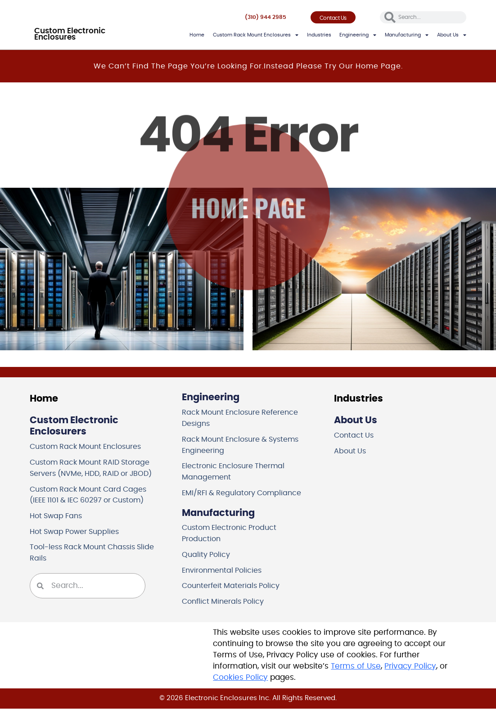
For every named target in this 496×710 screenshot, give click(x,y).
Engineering (357, 35)
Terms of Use (356, 667)
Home (196, 34)
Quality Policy (207, 555)
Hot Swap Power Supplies (78, 532)
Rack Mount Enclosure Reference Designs (244, 418)
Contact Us (355, 435)
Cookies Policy (240, 679)
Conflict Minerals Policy (226, 602)
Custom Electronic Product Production (232, 534)
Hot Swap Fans (58, 516)
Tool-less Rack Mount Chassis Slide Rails (86, 553)
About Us (451, 35)
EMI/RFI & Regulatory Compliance (245, 493)
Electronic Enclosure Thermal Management (237, 472)
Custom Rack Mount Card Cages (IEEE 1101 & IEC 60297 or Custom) (92, 495)
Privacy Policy (410, 667)
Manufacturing (406, 35)
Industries (319, 34)
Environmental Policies (225, 571)
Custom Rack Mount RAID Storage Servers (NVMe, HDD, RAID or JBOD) (96, 468)
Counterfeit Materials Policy (234, 587)
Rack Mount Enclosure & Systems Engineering (245, 445)
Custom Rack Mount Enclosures (255, 35)
